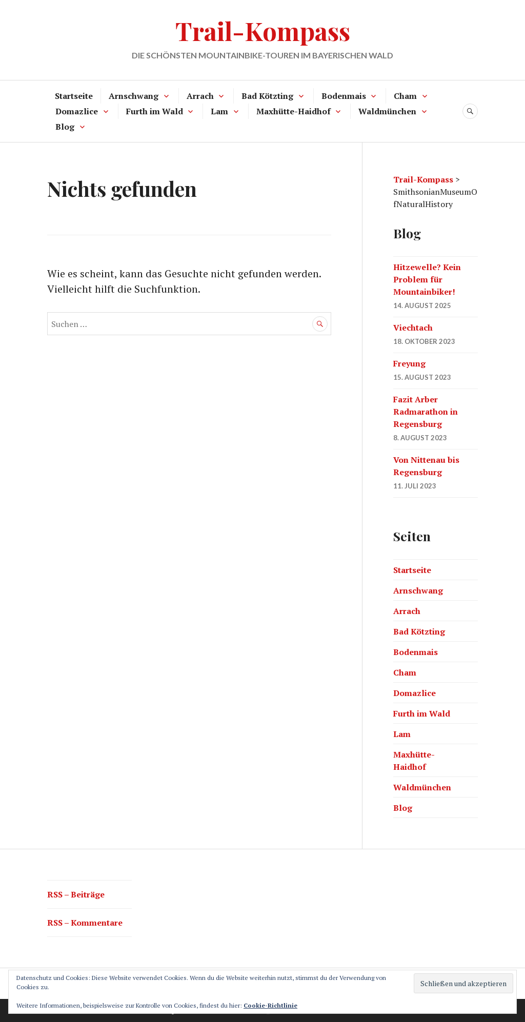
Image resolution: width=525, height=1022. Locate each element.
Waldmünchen (387, 111)
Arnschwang (133, 95)
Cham (405, 95)
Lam (219, 111)
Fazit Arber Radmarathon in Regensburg (425, 412)
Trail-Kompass (262, 30)
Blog (64, 126)
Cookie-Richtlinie (270, 1005)
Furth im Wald (154, 111)
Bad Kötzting (267, 95)
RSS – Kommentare (85, 922)
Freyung (409, 363)
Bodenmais (343, 95)
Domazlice (76, 111)
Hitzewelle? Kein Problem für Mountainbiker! (427, 279)
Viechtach (413, 327)
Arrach (200, 95)
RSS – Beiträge (76, 894)
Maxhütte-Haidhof (293, 111)
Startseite (74, 95)
